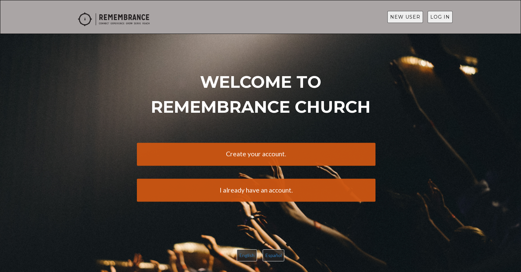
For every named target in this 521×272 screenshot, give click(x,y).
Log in (440, 17)
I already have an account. (256, 190)
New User (405, 17)
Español (273, 255)
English (247, 255)
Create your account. (256, 154)
